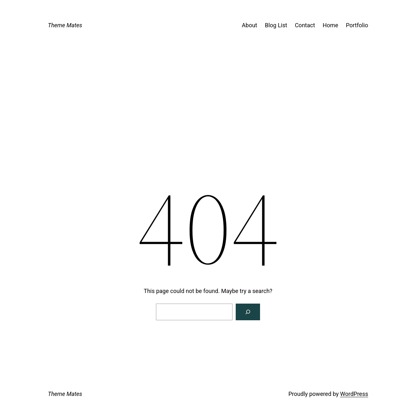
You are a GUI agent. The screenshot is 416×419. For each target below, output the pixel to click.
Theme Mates (65, 25)
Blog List (276, 25)
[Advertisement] (208, 124)
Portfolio (357, 25)
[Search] (248, 312)
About (249, 25)
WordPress (354, 393)
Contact (305, 25)
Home (330, 25)
